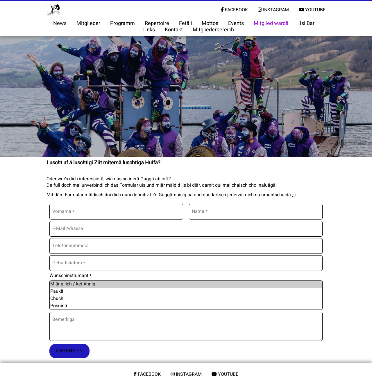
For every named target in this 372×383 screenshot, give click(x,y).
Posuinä (186, 306)
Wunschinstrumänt (70, 275)
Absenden (69, 350)
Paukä (186, 291)
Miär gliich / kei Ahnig (186, 284)
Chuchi (186, 298)
